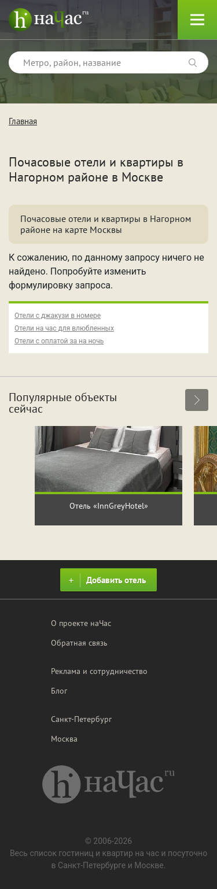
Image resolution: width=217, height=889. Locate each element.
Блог (59, 691)
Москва (64, 739)
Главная (23, 121)
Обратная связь (79, 643)
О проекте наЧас (81, 623)
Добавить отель (105, 580)
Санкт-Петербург (81, 719)
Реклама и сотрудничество (99, 671)
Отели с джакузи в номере (57, 316)
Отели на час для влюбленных (64, 328)
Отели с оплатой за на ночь (59, 341)
